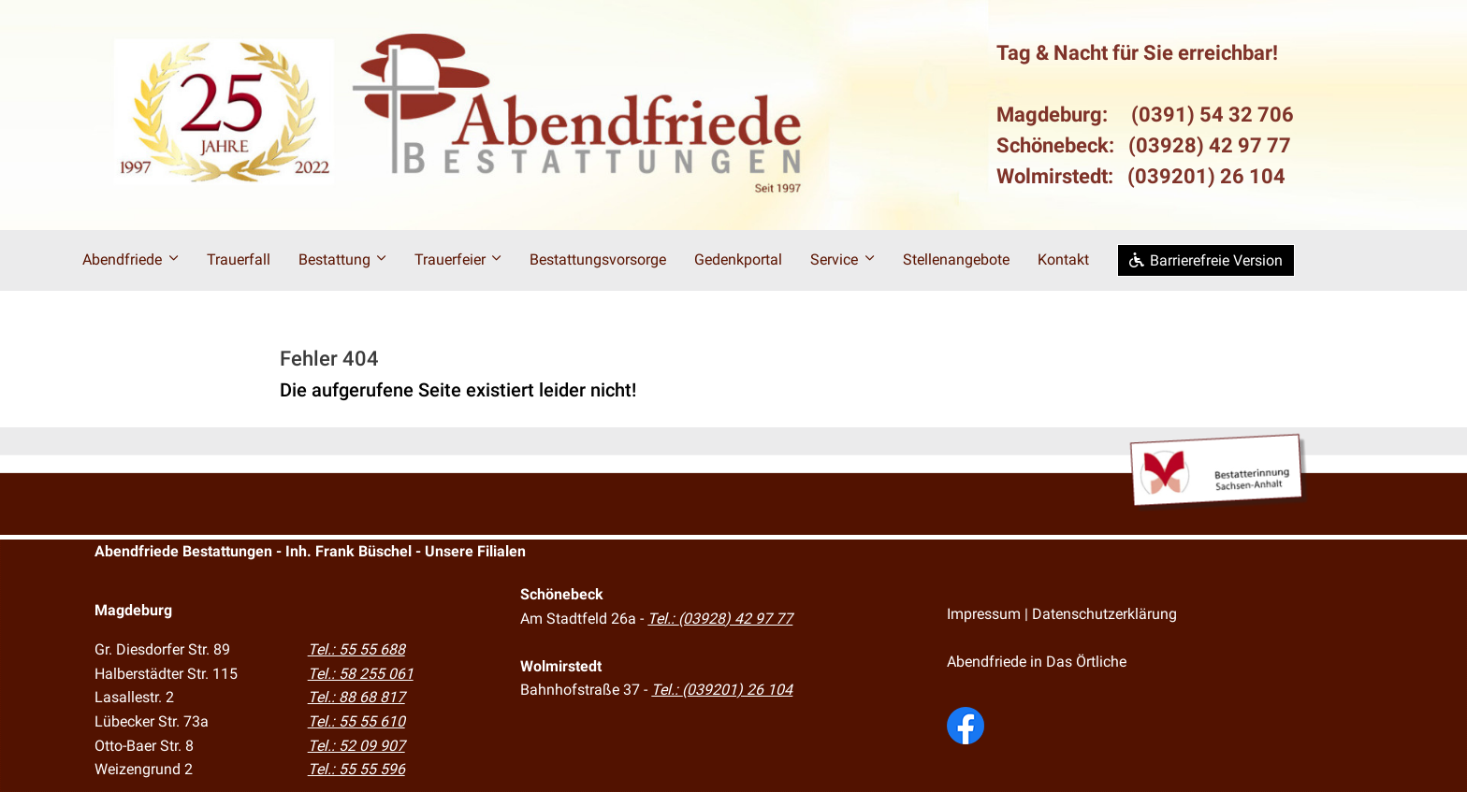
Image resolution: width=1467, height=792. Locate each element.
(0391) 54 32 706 (1212, 114)
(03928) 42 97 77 (1209, 145)
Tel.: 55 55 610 (356, 721)
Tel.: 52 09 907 (356, 746)
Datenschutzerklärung (1104, 614)
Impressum (984, 614)
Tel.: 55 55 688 (356, 649)
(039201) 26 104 (1206, 176)
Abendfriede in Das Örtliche (1036, 661)
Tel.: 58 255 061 (361, 674)
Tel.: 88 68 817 (356, 697)
